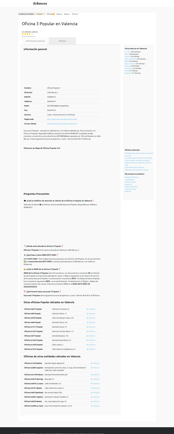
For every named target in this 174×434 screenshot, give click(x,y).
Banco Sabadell (130, 54)
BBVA (127, 52)
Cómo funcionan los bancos (134, 158)
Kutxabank (129, 59)
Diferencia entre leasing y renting (136, 161)
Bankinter (128, 64)
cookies (84, 427)
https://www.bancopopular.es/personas (62, 110)
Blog (79, 3)
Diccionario (70, 3)
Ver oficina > (91, 300)
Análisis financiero (131, 177)
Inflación (128, 182)
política (76, 427)
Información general (57, 32)
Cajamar (128, 47)
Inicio (61, 3)
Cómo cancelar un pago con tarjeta (137, 151)
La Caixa (128, 42)
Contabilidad (129, 170)
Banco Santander (131, 50)
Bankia (127, 45)
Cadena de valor (131, 173)
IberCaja (128, 57)
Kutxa (127, 61)
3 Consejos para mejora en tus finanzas (138, 149)
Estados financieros (132, 168)
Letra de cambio (130, 180)
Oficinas (84, 32)
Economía (128, 175)
